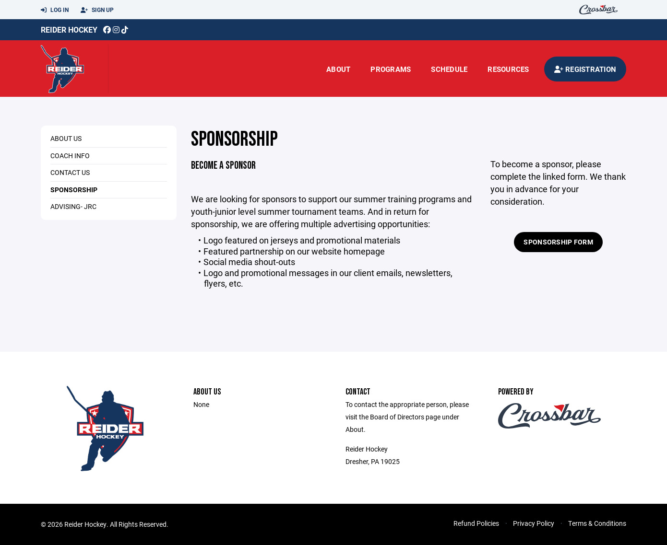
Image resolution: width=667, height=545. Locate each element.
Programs (390, 69)
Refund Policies (476, 523)
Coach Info (70, 155)
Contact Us (70, 172)
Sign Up (97, 10)
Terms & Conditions (597, 523)
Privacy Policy (533, 523)
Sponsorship (73, 189)
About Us (66, 138)
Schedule (449, 69)
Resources (508, 69)
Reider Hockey (69, 29)
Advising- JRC (73, 206)
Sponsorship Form (558, 241)
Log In (55, 10)
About (338, 69)
